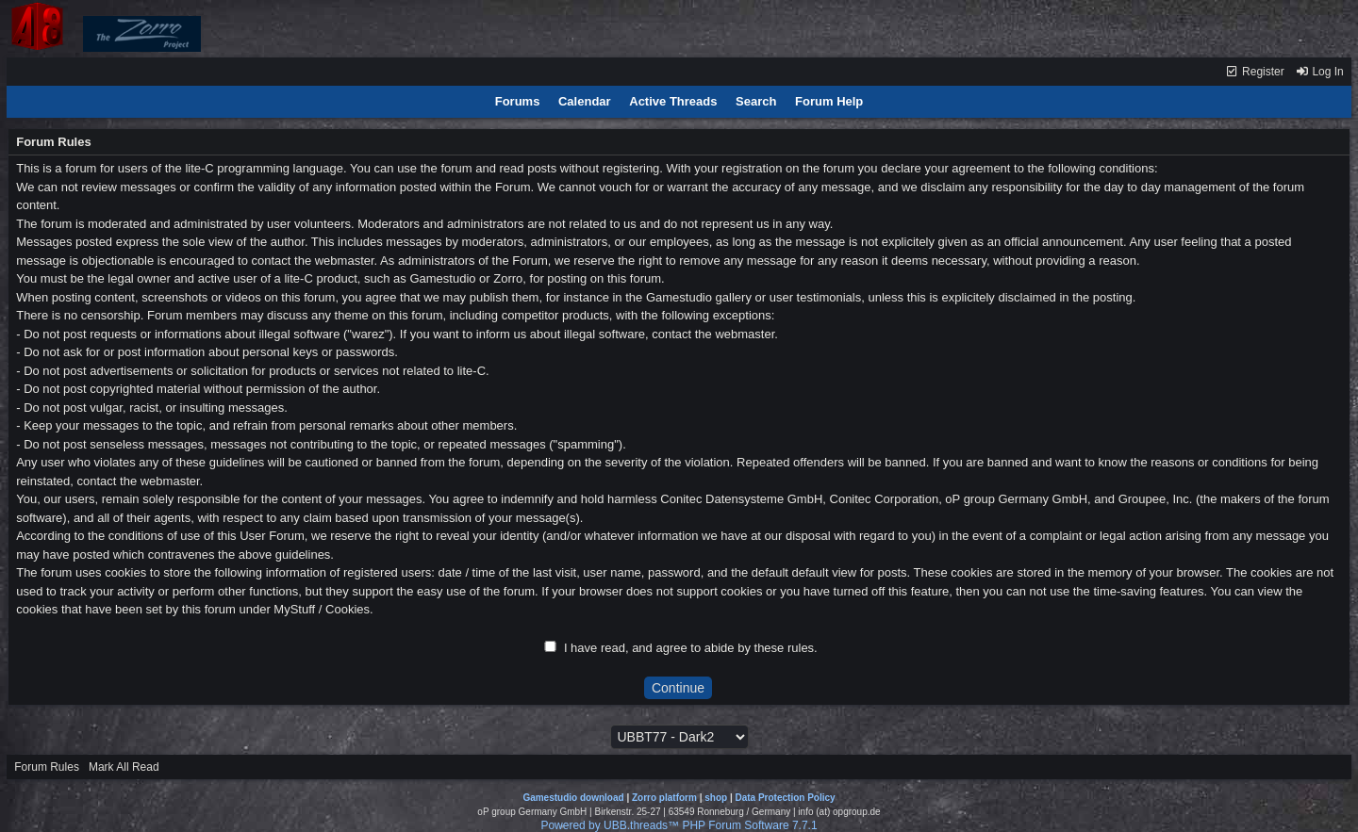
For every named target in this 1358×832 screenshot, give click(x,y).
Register (1254, 71)
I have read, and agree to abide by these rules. (691, 648)
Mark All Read (124, 767)
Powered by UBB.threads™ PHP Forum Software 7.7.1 (678, 825)
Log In (1319, 71)
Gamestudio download (572, 797)
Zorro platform (664, 797)
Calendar (584, 101)
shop (715, 797)
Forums (517, 101)
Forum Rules (46, 767)
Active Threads (673, 101)
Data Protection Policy (785, 797)
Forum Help (829, 101)
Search (756, 101)
